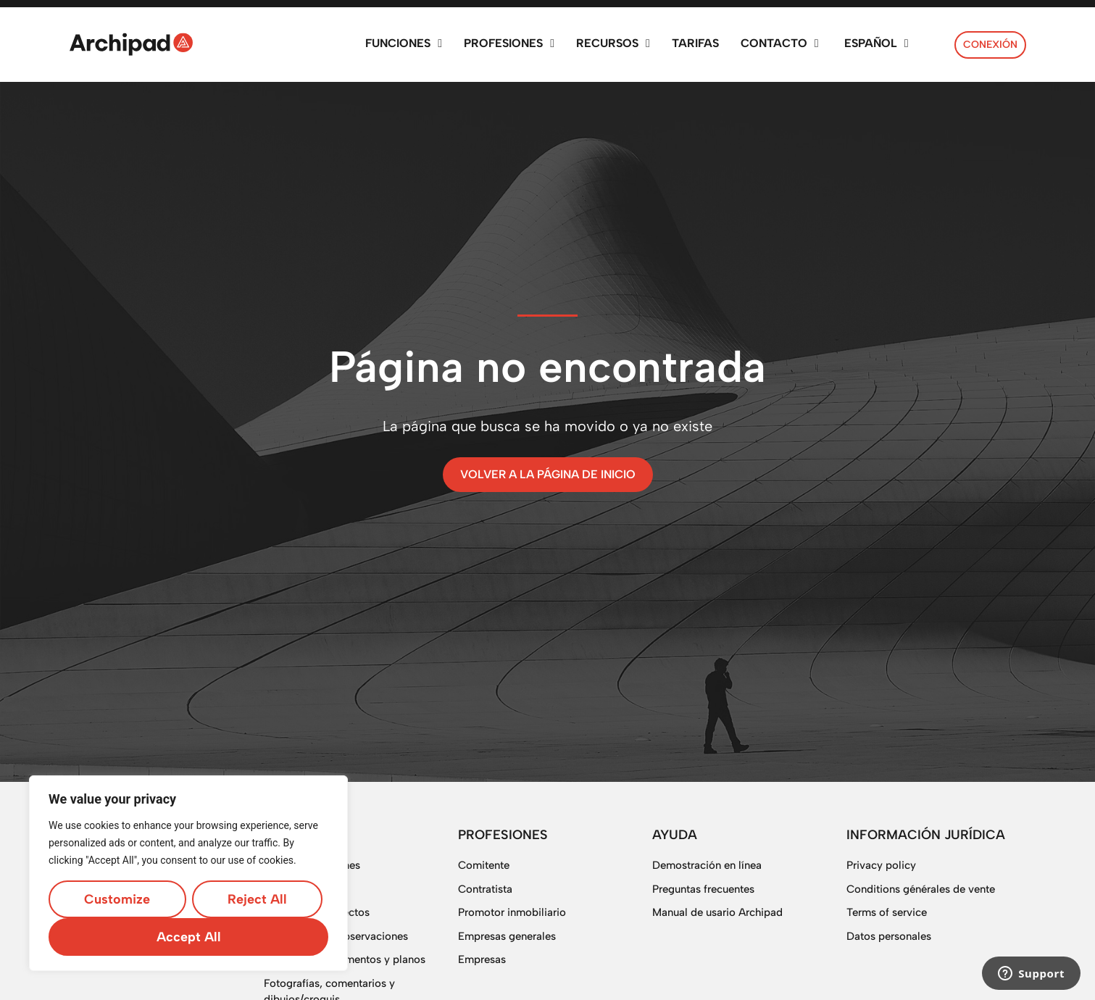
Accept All (189, 937)
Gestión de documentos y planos (344, 959)
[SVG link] (131, 44)
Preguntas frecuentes (703, 889)
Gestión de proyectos (317, 912)
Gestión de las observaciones (336, 936)
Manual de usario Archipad (717, 912)
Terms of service (886, 912)
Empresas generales (507, 936)
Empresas (482, 959)
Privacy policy (881, 865)
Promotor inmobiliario (512, 912)
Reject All (257, 899)
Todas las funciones (312, 865)
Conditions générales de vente (920, 889)
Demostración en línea (707, 865)
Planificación (295, 889)
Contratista (485, 889)
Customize (117, 899)
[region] (188, 873)
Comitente (483, 865)
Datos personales (888, 936)
